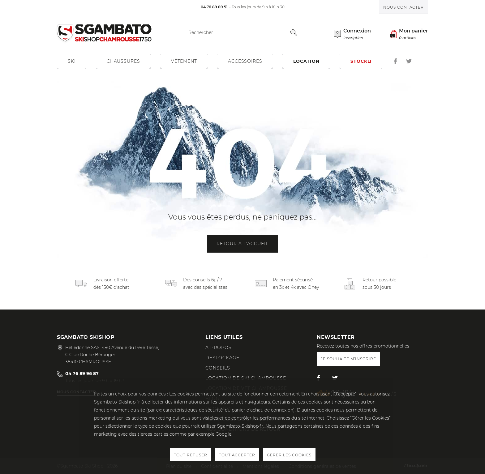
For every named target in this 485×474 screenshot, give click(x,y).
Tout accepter (237, 455)
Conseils (217, 368)
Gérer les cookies (289, 455)
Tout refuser (190, 455)
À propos (218, 347)
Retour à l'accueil (242, 243)
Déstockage (222, 358)
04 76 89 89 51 (214, 7)
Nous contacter (403, 7)
